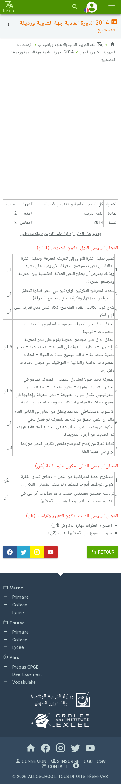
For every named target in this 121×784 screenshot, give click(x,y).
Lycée (13, 612)
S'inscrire (65, 760)
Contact (54, 766)
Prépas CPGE (20, 666)
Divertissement (22, 674)
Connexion (30, 760)
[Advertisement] (60, 132)
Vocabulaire (19, 681)
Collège (15, 604)
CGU (88, 760)
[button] (92, 7)
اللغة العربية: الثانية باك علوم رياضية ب (70, 44)
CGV (101, 760)
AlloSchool (42, 776)
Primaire (16, 596)
